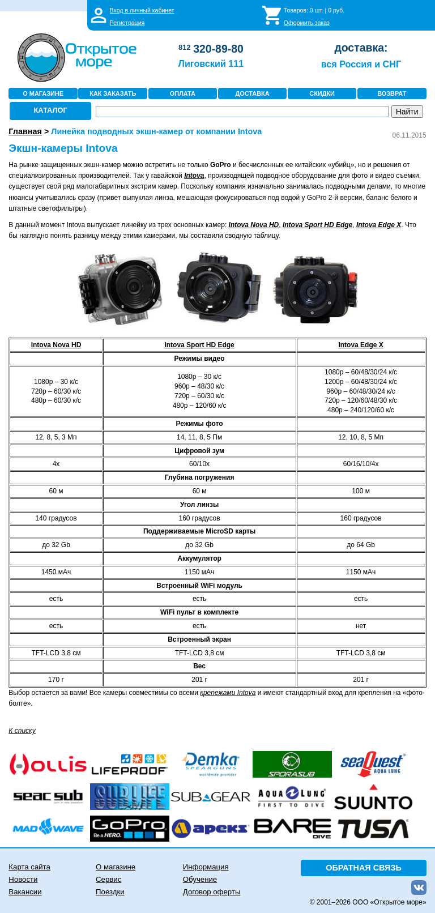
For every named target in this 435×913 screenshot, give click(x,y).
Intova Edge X (360, 345)
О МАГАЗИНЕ (43, 93)
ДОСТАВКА (252, 93)
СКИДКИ (322, 93)
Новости (22, 879)
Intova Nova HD (254, 225)
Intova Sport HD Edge (199, 345)
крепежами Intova (227, 693)
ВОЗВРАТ (391, 93)
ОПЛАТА (182, 93)
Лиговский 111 (211, 63)
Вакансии (24, 892)
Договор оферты (212, 892)
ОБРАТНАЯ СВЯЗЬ (364, 867)
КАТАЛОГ (50, 110)
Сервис (108, 879)
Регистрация (127, 22)
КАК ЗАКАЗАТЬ (112, 93)
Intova (194, 176)
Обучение (200, 879)
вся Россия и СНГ (361, 64)
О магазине (115, 867)
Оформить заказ (307, 22)
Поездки (110, 892)
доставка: (360, 47)
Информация (206, 867)
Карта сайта (29, 867)
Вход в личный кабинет (142, 10)
